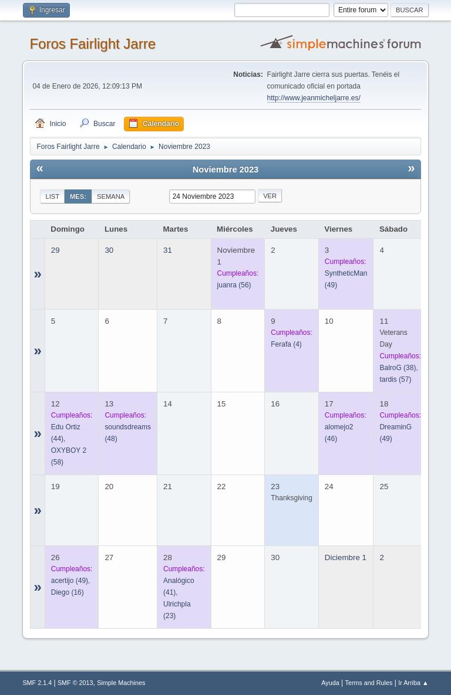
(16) (67, 592)
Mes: (78, 196)
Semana (110, 196)
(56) (234, 285)
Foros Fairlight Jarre (92, 44)
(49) (69, 581)
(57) (395, 379)
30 (109, 250)
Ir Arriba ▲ (413, 682)
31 (167, 250)
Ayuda (330, 682)
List (52, 196)
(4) (286, 344)
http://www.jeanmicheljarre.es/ (314, 98)
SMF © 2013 (75, 682)
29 (55, 250)
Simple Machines (121, 682)
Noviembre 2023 (225, 169)
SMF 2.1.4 (37, 682)
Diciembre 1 (345, 557)
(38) (397, 368)
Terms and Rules (369, 682)
